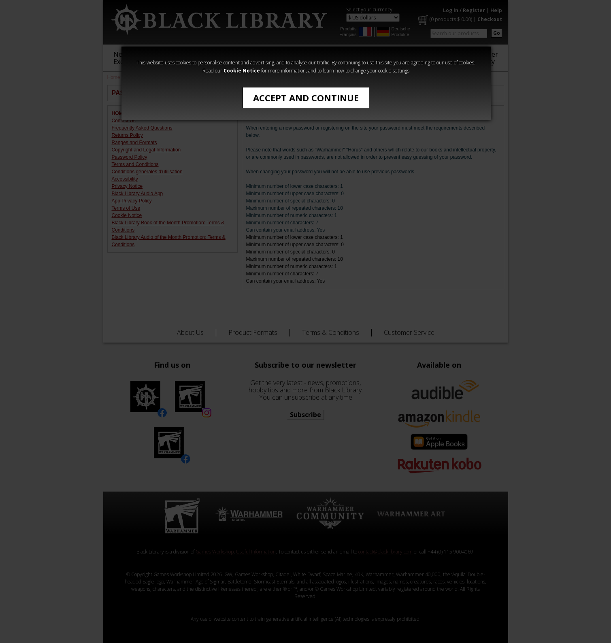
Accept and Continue (306, 98)
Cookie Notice (242, 70)
